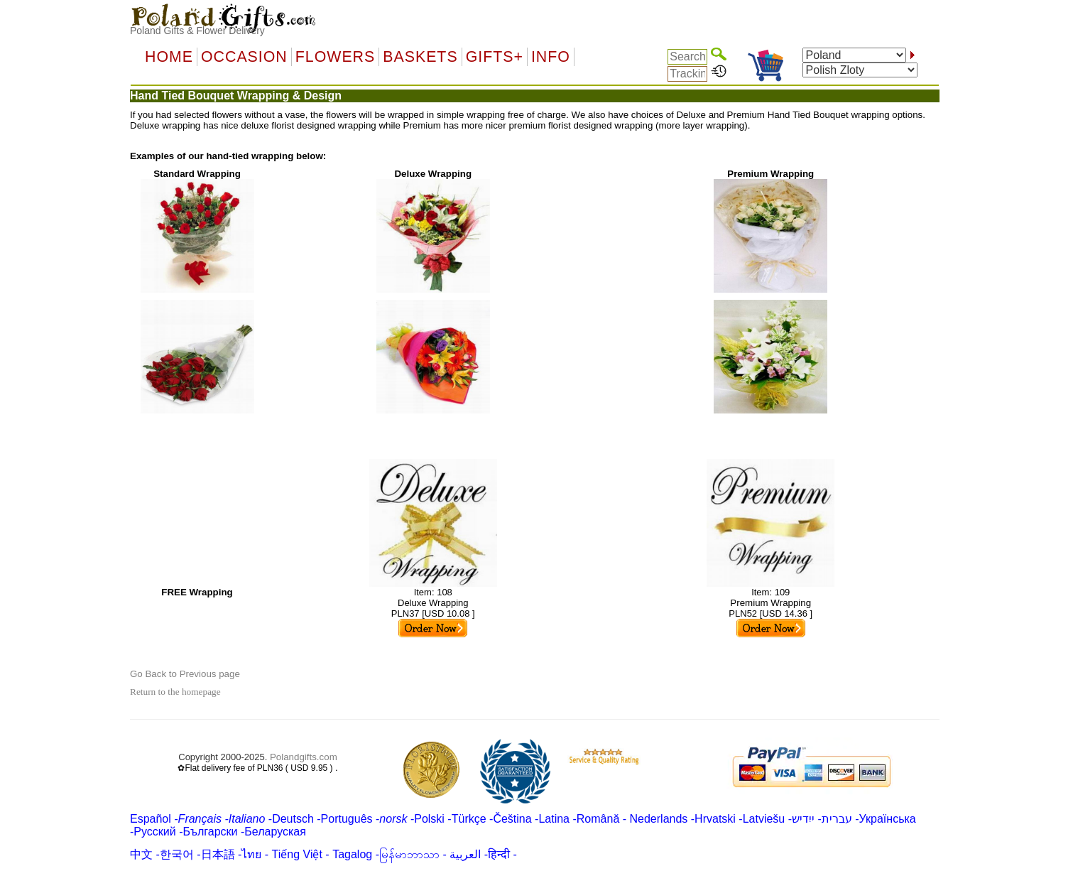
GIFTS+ (494, 56)
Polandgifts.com (303, 757)
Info (550, 56)
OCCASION (244, 56)
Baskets (420, 56)
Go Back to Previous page (185, 674)
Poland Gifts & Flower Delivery (197, 30)
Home (169, 56)
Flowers (335, 56)
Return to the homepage (175, 691)
